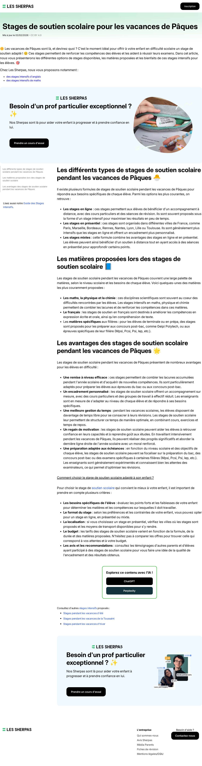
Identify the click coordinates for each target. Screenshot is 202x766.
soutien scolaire (103, 488)
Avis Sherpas (144, 740)
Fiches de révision (147, 749)
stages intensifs (88, 608)
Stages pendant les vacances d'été (83, 613)
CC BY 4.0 (36, 35)
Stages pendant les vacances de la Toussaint (88, 618)
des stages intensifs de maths (23, 80)
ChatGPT (129, 581)
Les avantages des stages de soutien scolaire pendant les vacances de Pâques (25, 188)
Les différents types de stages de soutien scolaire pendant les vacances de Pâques (23, 170)
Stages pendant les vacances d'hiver (84, 623)
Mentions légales (147, 753)
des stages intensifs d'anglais (23, 76)
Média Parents (145, 744)
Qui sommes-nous (147, 735)
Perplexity (129, 590)
